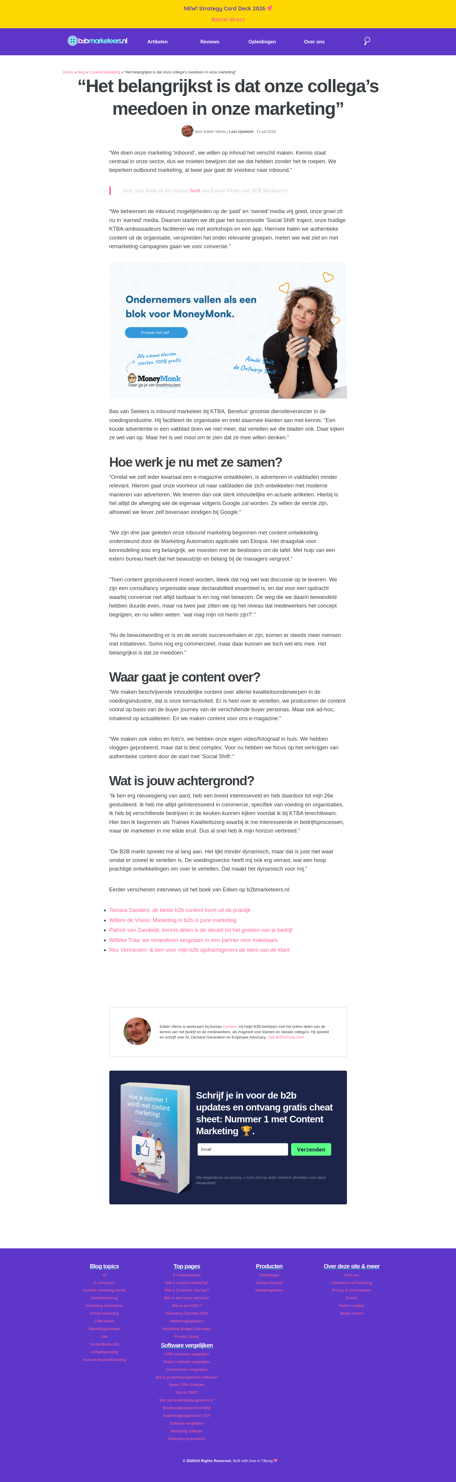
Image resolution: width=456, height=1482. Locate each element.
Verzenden (311, 1149)
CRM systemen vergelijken (186, 1354)
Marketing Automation (104, 1305)
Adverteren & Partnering (351, 1282)
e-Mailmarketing (104, 1352)
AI (104, 1275)
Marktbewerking (104, 1298)
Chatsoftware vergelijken (187, 1369)
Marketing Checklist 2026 (186, 1313)
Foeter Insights (351, 1305)
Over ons (314, 41)
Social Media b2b (104, 1344)
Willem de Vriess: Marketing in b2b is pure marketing (173, 920)
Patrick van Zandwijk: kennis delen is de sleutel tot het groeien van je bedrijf (200, 930)
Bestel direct (228, 19)
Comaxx (230, 1026)
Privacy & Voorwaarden (351, 1290)
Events (351, 1298)
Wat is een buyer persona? (186, 1298)
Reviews (209, 41)
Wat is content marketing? (187, 1282)
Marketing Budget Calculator (187, 1329)
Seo (104, 1336)
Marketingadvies (269, 1290)
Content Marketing (104, 72)
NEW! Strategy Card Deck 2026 (225, 8)
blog (81, 72)
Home (68, 72)
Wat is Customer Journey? (187, 1290)
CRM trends (104, 1321)
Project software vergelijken (187, 1362)
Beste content (351, 1313)
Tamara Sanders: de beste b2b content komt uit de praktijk (179, 910)
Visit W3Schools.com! (286, 1037)
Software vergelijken (187, 1423)
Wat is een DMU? (187, 1305)
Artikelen (157, 41)
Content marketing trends (104, 1290)
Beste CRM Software (186, 1384)
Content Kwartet (269, 1282)
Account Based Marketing (104, 1359)
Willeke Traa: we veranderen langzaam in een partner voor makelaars (193, 940)
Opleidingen (262, 41)
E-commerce (104, 1282)
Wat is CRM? (187, 1392)
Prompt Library (186, 1336)
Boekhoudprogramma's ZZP (187, 1415)
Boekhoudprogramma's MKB (186, 1408)
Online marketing (104, 1313)
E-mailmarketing (187, 1275)
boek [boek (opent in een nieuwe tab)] (195, 190)
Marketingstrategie (104, 1329)
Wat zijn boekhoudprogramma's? (186, 1400)
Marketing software (187, 1431)
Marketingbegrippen (186, 1321)
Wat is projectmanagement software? (186, 1377)
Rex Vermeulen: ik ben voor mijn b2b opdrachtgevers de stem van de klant (199, 950)
